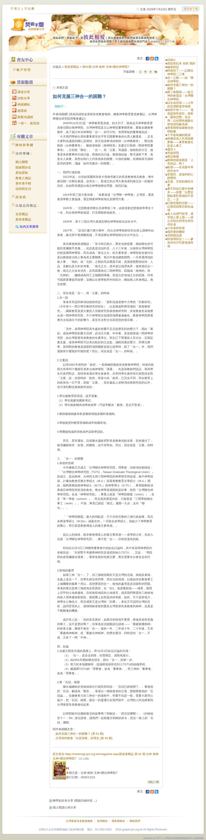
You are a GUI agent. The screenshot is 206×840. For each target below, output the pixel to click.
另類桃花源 (174, 235)
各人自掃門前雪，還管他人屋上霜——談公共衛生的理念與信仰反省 (180, 219)
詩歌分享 (21, 98)
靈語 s (171, 149)
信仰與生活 (23, 189)
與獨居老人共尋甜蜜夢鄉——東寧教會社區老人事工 (180, 142)
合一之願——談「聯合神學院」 (180, 79)
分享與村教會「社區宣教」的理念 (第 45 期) (84, 738)
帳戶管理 (24, 70)
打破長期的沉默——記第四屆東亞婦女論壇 (180, 206)
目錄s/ (171, 60)
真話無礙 (173, 156)
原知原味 (21, 172)
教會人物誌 (23, 178)
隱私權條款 (118, 821)
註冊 (31, 8)
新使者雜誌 (23, 219)
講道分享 (21, 92)
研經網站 (21, 104)
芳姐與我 (173, 153)
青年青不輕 (23, 183)
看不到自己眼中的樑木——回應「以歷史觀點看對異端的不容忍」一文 (180, 194)
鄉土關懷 (21, 162)
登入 (17, 8)
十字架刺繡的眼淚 (179, 135)
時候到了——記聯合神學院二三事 (180, 72)
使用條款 (102, 821)
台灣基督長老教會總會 (79, 821)
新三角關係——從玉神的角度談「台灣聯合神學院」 (180, 95)
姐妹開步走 (23, 167)
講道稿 (20, 197)
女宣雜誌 (21, 214)
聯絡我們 (134, 821)
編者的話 (173, 67)
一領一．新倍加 (25, 123)
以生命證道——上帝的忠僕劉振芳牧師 (180, 104)
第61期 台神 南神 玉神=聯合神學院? (105, 66)
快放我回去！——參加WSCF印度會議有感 (180, 242)
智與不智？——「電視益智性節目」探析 (180, 111)
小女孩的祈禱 (176, 228)
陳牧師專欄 (24, 145)
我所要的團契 (176, 231)
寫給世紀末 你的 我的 (181, 63)
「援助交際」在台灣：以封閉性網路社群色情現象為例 (180, 120)
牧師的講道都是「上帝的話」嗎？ (180, 161)
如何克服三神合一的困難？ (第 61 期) (80, 733)
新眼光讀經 (22, 117)
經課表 (19, 110)
